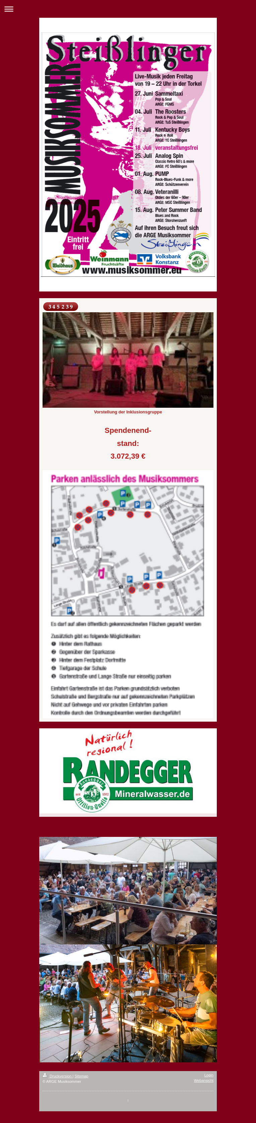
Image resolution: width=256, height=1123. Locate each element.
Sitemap (81, 1076)
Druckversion (58, 1076)
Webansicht (203, 1080)
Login (208, 1075)
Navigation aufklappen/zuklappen (128, 9)
